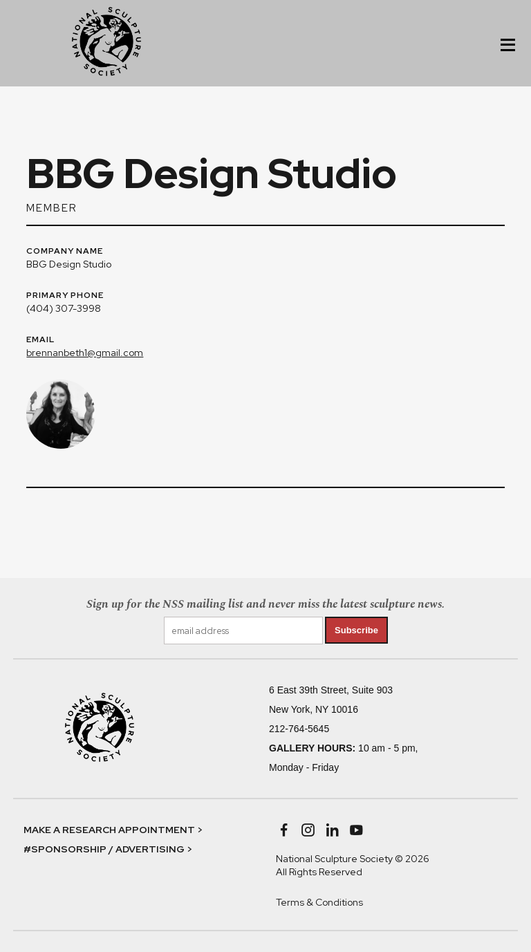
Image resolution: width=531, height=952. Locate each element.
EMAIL (40, 340)
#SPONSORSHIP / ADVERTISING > (108, 849)
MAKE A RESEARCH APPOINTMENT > (113, 829)
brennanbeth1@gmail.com (84, 352)
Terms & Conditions (319, 902)
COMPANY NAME (64, 251)
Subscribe (356, 630)
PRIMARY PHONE (65, 296)
